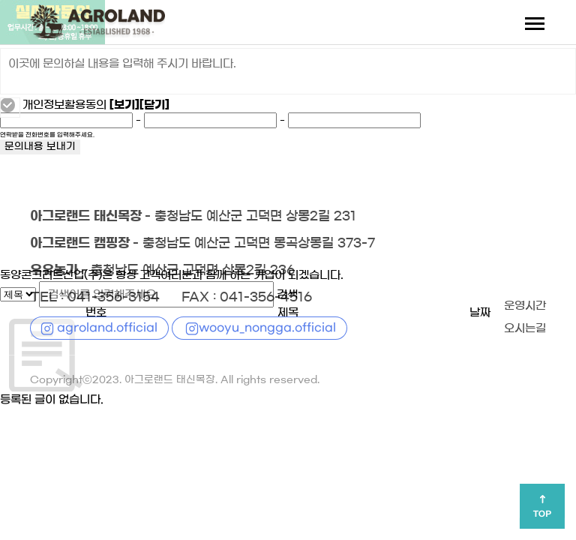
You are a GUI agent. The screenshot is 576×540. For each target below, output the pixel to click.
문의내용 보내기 (40, 147)
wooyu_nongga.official (267, 327)
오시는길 (525, 328)
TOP (542, 513)
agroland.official (107, 327)
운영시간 (525, 306)
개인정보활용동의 (64, 105)
